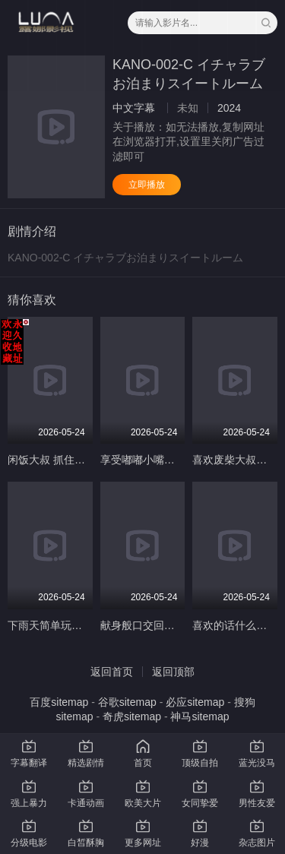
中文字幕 (133, 108)
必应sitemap (195, 702)
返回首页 (111, 672)
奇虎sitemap (132, 716)
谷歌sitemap (127, 702)
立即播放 (146, 184)
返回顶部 (173, 672)
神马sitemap (199, 716)
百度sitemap (59, 702)
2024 (229, 108)
